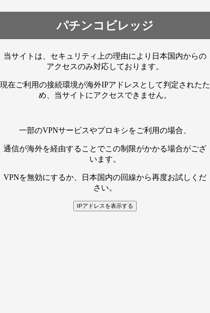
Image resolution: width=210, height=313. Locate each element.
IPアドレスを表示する (105, 206)
